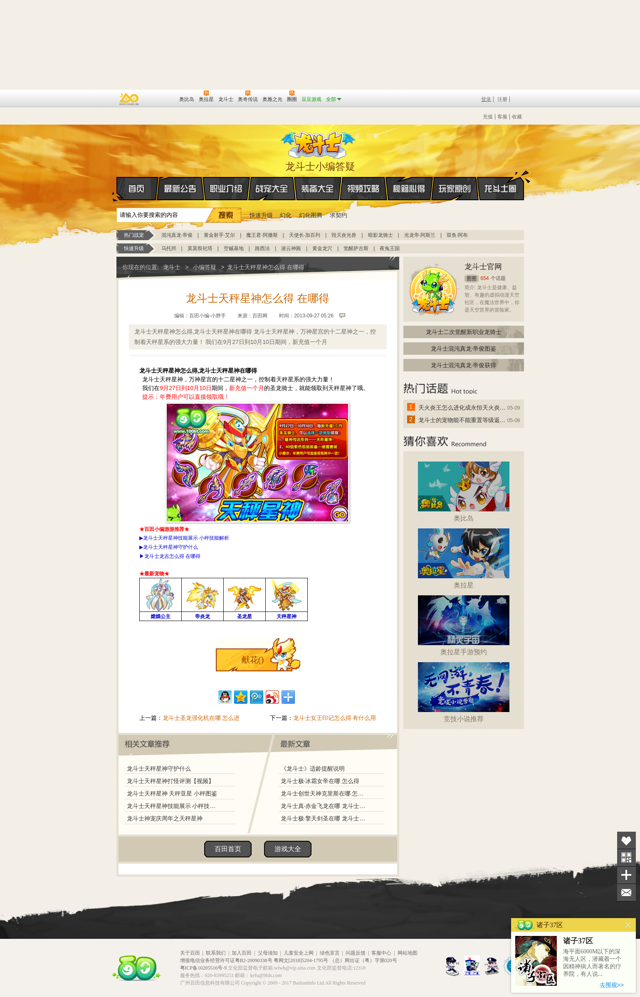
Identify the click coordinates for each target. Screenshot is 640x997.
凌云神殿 (291, 248)
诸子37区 (578, 941)
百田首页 (228, 848)
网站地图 (408, 953)
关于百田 (190, 953)
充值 (488, 117)
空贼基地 (234, 248)
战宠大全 (272, 188)
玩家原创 (455, 188)
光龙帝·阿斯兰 (419, 235)
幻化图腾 (310, 215)
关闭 (628, 924)
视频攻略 (363, 188)
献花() (253, 659)
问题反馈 (356, 953)
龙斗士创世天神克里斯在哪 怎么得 (324, 793)
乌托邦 (168, 248)
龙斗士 (319, 143)
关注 (626, 857)
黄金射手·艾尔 (219, 235)
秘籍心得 (409, 188)
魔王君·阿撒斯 (261, 235)
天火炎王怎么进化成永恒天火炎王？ (462, 407)
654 (485, 278)
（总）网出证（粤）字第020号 (363, 960)
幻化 (286, 215)
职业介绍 (226, 188)
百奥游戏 (129, 99)
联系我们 (216, 953)
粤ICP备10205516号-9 (203, 968)
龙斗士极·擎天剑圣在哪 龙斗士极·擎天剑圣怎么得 (324, 818)
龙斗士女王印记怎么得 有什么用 (334, 718)
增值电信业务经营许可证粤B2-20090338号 (226, 960)
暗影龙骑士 (380, 235)
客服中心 (381, 953)
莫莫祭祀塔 (200, 248)
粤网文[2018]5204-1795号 (301, 960)
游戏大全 (287, 848)
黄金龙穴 (322, 248)
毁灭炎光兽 (343, 235)
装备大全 (317, 188)
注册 (502, 99)
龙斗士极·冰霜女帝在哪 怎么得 (320, 781)
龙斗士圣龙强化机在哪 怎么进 (201, 718)
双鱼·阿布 (457, 235)
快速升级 (261, 215)
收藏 (517, 117)
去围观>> (612, 985)
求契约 (338, 215)
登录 (486, 99)
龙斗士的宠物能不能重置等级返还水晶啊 (462, 420)
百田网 (160, 98)
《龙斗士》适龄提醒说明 (313, 768)
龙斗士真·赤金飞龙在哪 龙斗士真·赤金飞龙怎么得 (324, 806)
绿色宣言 (330, 953)
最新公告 (180, 188)
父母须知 (268, 953)
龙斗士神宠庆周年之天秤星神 (165, 818)
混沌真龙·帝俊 (177, 235)
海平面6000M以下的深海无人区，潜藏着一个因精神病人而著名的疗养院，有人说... (592, 962)
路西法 (262, 248)
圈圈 (472, 278)
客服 (502, 117)
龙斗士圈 (500, 180)
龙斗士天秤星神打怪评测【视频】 (170, 781)
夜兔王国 (390, 248)
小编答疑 (204, 267)
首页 (117, 189)
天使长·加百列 (304, 235)
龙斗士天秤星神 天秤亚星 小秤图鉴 (172, 793)
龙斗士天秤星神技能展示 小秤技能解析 (173, 806)
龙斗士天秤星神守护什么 (159, 768)
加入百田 (242, 953)
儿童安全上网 (299, 953)
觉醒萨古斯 (355, 248)
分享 (626, 875)
